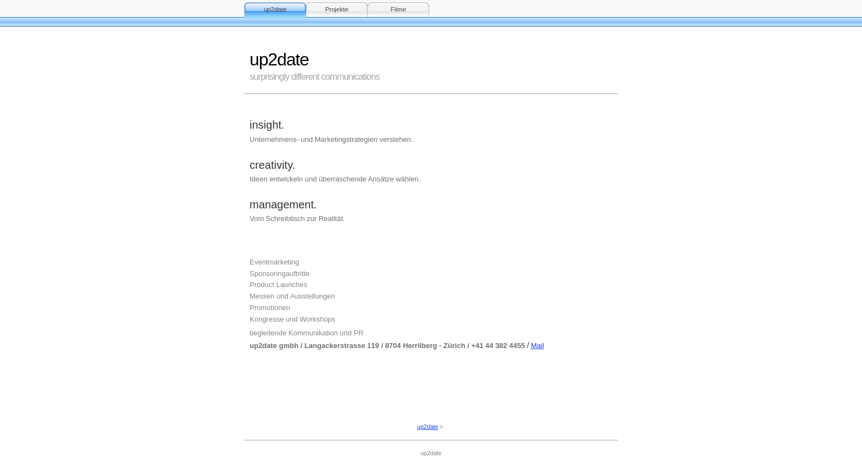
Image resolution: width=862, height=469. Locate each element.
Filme (398, 9)
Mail (537, 345)
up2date (275, 9)
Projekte (336, 9)
